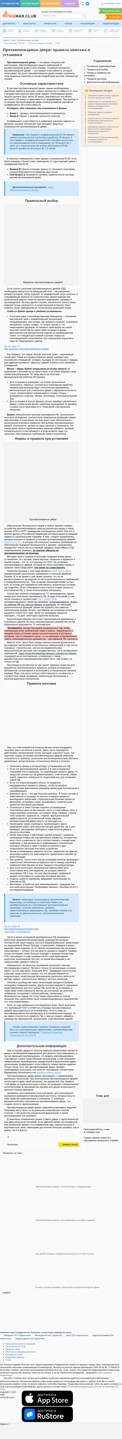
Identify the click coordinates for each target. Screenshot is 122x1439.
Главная (6, 40)
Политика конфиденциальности (20, 1352)
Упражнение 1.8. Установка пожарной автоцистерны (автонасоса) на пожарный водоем (103, 120)
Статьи (68, 24)
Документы (9, 24)
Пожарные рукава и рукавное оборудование (100, 113)
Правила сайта (12, 1349)
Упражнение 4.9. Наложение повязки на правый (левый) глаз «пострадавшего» (103, 139)
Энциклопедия (111, 24)
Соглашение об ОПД (15, 1346)
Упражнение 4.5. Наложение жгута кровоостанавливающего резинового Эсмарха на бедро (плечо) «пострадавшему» (103, 105)
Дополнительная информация (103, 82)
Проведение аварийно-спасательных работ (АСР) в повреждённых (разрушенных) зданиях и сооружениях (103, 130)
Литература (50, 24)
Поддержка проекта (14, 1357)
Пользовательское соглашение (20, 1344)
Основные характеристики (101, 66)
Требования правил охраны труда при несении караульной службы (103, 96)
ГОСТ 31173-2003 (60, 571)
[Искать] (84, 15)
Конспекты (30, 24)
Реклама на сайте (112, 11)
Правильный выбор (97, 69)
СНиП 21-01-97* (12, 542)
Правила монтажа (96, 79)
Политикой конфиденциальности (83, 1386)
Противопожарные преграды (28, 40)
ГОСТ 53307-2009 (46, 599)
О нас (8, 1360)
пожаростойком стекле (49, 1072)
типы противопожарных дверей (32, 188)
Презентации (87, 24)
